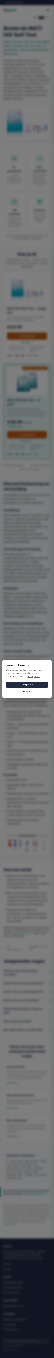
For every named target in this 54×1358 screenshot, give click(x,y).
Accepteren (27, 684)
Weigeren (27, 691)
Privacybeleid (34, 676)
